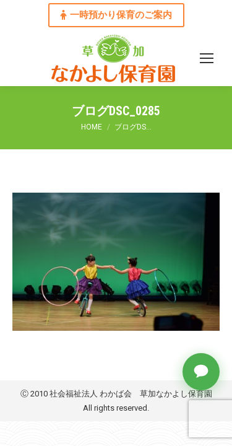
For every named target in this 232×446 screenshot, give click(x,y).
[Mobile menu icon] (207, 58)
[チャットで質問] (201, 371)
